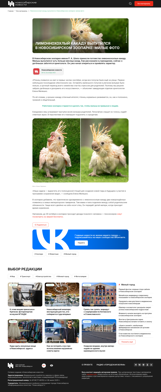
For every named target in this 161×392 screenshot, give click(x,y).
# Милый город (70, 254)
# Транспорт (25, 276)
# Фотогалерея (80, 276)
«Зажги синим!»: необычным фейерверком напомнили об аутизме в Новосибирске (134, 327)
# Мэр (12, 276)
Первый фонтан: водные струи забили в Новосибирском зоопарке (134, 290)
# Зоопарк (39, 254)
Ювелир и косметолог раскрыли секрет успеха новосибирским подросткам (135, 308)
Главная (11, 11)
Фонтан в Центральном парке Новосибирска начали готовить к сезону (135, 320)
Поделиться (40, 225)
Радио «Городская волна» (111, 365)
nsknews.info (92, 374)
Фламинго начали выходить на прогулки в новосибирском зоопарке (135, 314)
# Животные (53, 254)
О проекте (87, 365)
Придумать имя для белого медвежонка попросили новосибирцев (135, 302)
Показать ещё (127, 342)
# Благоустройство (43, 276)
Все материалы (144, 4)
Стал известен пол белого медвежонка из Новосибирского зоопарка (135, 335)
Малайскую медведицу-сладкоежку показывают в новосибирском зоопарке (135, 296)
